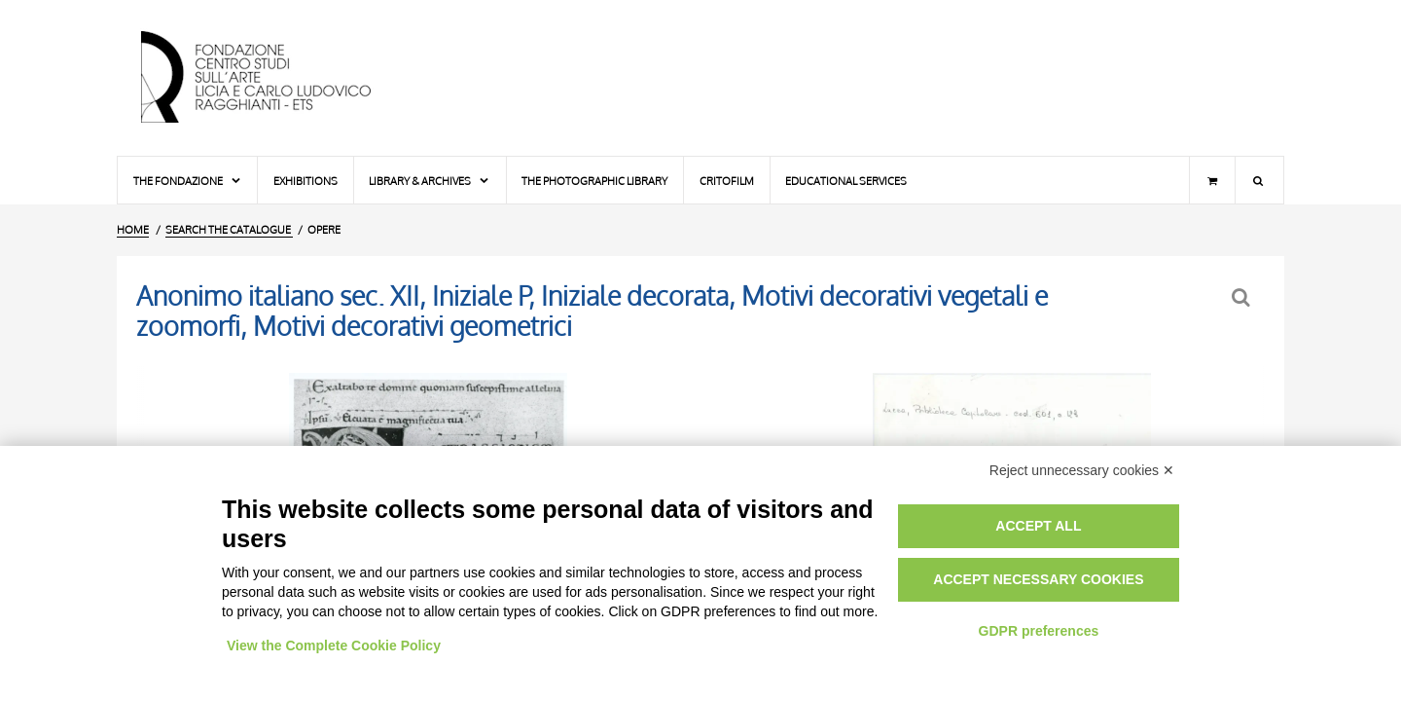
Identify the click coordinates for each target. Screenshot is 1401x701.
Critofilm (727, 180)
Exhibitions (305, 180)
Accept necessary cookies (1038, 579)
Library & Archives (429, 180)
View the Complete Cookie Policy (334, 645)
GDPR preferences (1039, 631)
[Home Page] (272, 78)
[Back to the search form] (1243, 297)
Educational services (846, 180)
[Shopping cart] (1212, 180)
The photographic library (594, 180)
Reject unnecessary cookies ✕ (1081, 470)
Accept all (1038, 526)
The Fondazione (187, 180)
